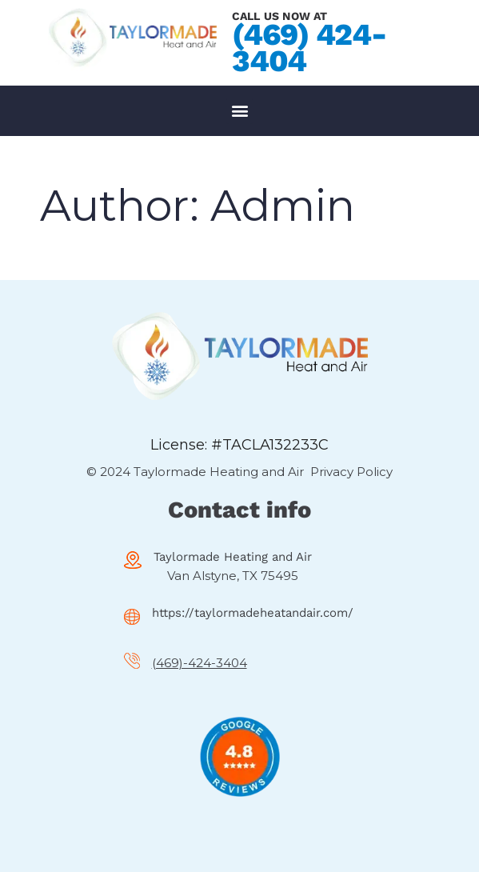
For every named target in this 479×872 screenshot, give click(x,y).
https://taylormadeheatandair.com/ (252, 613)
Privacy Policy (351, 471)
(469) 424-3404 (309, 47)
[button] (239, 111)
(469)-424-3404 (199, 662)
